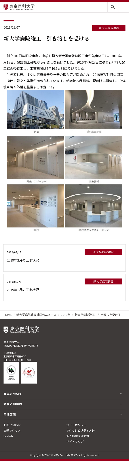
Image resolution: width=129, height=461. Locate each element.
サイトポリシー (76, 425)
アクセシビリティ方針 (80, 430)
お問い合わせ (12, 425)
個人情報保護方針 (77, 436)
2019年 (65, 314)
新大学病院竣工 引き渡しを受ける (98, 314)
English (8, 436)
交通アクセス (12, 430)
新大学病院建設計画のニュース (36, 314)
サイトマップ (74, 441)
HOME (8, 314)
